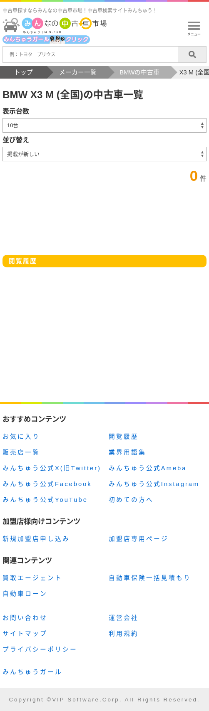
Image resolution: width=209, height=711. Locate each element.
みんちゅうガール (32, 672)
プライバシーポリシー (39, 649)
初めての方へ (131, 499)
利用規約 (124, 633)
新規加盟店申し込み (36, 539)
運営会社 (124, 618)
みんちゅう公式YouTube (45, 499)
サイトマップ (24, 633)
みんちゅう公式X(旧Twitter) (51, 468)
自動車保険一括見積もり (150, 578)
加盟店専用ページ (139, 539)
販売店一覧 (21, 452)
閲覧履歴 (124, 436)
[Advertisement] (104, 342)
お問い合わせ (24, 618)
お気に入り (21, 436)
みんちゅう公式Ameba (148, 468)
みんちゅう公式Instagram (154, 484)
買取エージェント (32, 578)
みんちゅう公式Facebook (47, 484)
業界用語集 (127, 452)
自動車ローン (24, 593)
